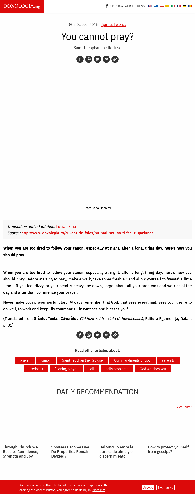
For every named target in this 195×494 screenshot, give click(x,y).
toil (91, 368)
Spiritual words (122, 6)
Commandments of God (132, 360)
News (141, 6)
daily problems (116, 368)
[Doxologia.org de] (184, 5)
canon (46, 360)
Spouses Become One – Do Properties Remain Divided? (71, 451)
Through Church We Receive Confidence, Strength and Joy (20, 451)
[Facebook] (107, 5)
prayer (25, 360)
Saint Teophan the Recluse (82, 360)
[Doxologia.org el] (155, 5)
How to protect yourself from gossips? (168, 449)
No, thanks (165, 487)
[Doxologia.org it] (172, 5)
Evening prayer (66, 368)
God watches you (153, 368)
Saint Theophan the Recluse (97, 47)
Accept (148, 487)
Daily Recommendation (97, 391)
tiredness (36, 368)
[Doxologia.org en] (149, 5)
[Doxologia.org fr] (178, 5)
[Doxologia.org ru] (161, 5)
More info (98, 490)
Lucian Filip (66, 226)
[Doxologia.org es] (167, 5)
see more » (184, 406)
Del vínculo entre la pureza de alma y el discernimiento (116, 451)
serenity (168, 360)
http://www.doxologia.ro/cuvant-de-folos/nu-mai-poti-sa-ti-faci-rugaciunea (87, 233)
